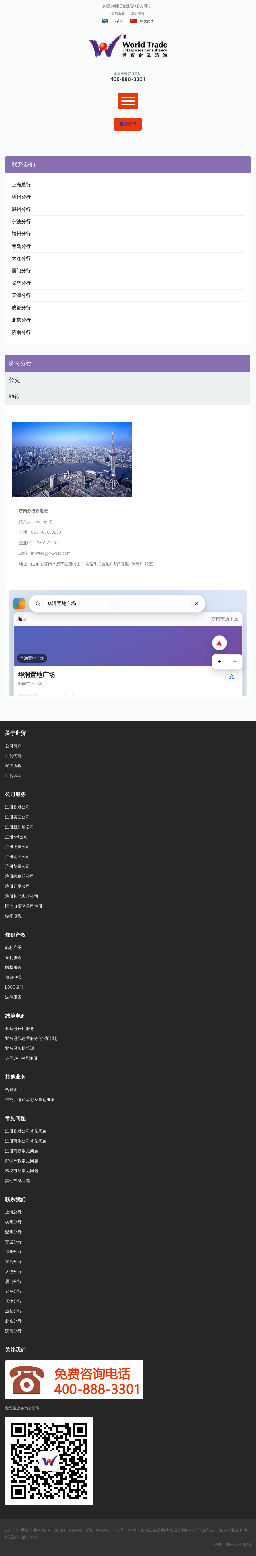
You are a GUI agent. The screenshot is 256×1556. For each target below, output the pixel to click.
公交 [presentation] (14, 379)
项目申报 (13, 977)
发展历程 (13, 765)
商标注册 (13, 947)
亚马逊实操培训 (19, 1048)
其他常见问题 (17, 1180)
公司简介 (13, 745)
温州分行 (13, 1232)
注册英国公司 (17, 866)
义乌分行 (13, 1291)
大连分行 (13, 1271)
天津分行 (13, 1301)
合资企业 (13, 1089)
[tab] (127, 363)
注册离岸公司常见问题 (25, 1141)
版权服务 (13, 967)
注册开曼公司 (17, 886)
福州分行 (13, 1251)
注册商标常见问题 (21, 1151)
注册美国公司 (17, 817)
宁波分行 (13, 1241)
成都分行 (13, 1311)
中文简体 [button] (142, 21)
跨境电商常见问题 (21, 1170)
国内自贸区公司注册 (23, 906)
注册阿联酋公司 (19, 876)
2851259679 (49, 542)
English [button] (112, 21)
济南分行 (13, 1331)
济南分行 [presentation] (20, 363)
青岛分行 (13, 1261)
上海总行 (13, 1212)
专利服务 (13, 957)
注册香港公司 (17, 807)
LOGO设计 (14, 987)
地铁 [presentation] (14, 396)
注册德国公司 (17, 846)
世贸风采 (13, 775)
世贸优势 (13, 755)
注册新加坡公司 (19, 826)
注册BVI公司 (16, 836)
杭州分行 (13, 1222)
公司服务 (118, 13)
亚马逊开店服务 (19, 1028)
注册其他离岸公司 (21, 896)
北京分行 (13, 1321)
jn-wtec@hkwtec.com (51, 553)
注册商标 (138, 13)
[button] (128, 124)
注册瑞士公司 (17, 856)
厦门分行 (13, 1281)
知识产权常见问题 (21, 1160)
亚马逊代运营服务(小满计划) (31, 1038)
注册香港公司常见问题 (25, 1131)
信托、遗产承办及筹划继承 (30, 1099)
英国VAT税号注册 (21, 1058)
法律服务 (13, 997)
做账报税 (13, 916)
